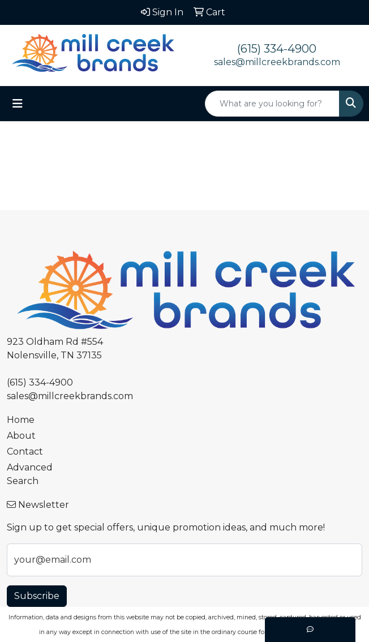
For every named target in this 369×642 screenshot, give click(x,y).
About (21, 435)
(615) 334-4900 (276, 48)
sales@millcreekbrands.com (277, 62)
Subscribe (36, 595)
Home (21, 419)
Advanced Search (30, 474)
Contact (25, 451)
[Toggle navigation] (17, 104)
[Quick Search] (272, 104)
